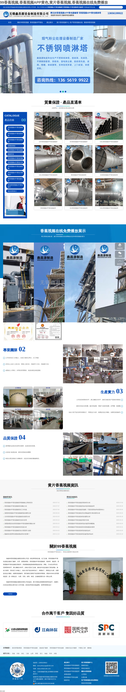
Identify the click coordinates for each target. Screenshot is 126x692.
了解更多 (10, 594)
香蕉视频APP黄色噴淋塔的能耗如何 (79, 530)
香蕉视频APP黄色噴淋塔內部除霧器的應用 (81, 527)
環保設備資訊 (72, 497)
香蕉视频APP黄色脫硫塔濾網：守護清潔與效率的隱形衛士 (86, 509)
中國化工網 (82, 648)
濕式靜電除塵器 (17, 648)
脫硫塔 (81, 7)
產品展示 (50, 22)
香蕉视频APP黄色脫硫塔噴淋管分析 (79, 502)
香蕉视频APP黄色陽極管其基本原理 (15, 520)
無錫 (46, 653)
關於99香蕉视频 (23, 22)
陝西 (36, 653)
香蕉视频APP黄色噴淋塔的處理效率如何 (80, 534)
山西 (32, 653)
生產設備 (84, 677)
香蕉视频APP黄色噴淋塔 (71, 7)
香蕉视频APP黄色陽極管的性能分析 (15, 527)
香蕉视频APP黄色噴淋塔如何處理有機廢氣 (81, 523)
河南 (18, 653)
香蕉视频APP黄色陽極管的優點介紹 (15, 506)
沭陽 (55, 653)
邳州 (50, 653)
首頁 (9, 22)
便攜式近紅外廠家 (71, 648)
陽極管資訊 (7, 497)
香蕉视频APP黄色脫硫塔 (15, 141)
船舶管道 (11, 154)
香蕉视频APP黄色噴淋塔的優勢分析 (79, 516)
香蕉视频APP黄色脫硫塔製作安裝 (78, 520)
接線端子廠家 (43, 648)
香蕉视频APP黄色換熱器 (15, 167)
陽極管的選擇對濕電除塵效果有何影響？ (17, 534)
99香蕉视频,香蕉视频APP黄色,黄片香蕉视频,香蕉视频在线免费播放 (54, 2)
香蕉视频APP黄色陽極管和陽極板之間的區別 (18, 502)
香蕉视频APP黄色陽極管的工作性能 (15, 509)
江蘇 (27, 653)
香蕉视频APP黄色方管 (15, 162)
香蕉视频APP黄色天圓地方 (15, 173)
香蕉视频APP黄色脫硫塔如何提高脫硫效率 (81, 506)
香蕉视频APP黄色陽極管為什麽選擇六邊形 (17, 530)
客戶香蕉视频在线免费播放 (89, 680)
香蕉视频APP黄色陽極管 (55, 7)
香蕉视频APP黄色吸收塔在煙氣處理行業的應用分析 (84, 513)
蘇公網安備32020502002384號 (44, 683)
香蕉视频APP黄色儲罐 (15, 150)
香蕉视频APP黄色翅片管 (15, 180)
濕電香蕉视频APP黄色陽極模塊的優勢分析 (17, 513)
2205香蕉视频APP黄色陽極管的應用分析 (17, 516)
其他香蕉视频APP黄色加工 (15, 186)
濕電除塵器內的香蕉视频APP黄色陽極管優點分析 (19, 523)
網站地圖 (2, 691)
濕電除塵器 (11, 146)
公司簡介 (84, 674)
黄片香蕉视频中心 (63, 22)
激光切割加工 (12, 191)
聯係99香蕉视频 (89, 22)
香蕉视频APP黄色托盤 (15, 158)
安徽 (13, 653)
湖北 (22, 653)
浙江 (41, 653)
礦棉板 (89, 648)
